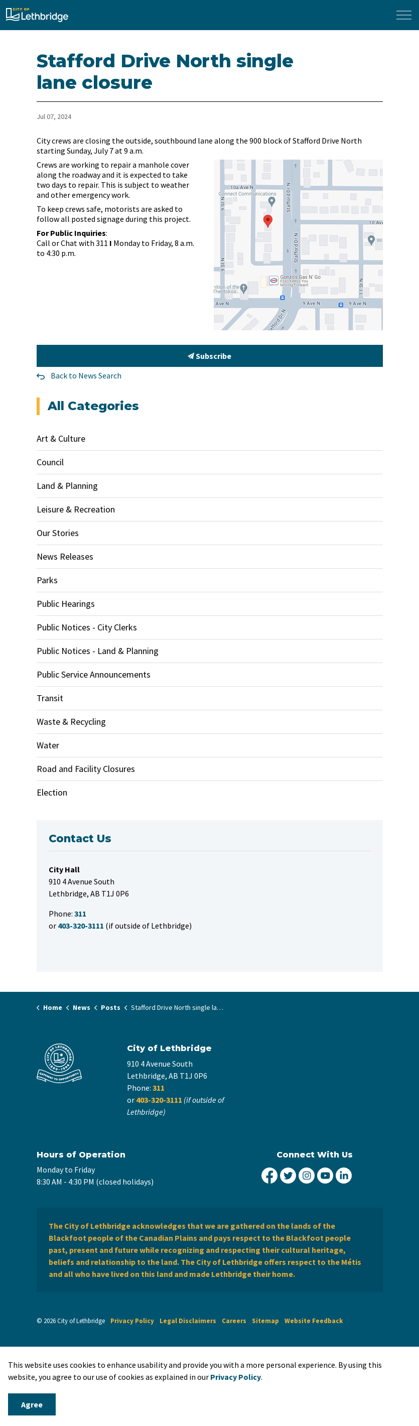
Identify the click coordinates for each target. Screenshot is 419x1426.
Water (48, 745)
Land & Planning (67, 485)
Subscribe (210, 356)
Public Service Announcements (94, 674)
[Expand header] (404, 15)
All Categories (93, 406)
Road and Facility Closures (86, 768)
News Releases (65, 556)
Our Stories (58, 533)
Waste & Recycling (71, 721)
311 (159, 1088)
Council (50, 462)
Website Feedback (314, 1321)
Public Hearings (66, 603)
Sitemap (265, 1321)
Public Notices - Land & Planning (98, 651)
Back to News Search (86, 375)
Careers (234, 1321)
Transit (50, 698)
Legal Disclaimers (188, 1321)
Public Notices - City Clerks (87, 627)
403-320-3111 (159, 1100)
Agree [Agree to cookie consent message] (32, 1404)
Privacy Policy (132, 1321)
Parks (47, 580)
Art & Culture (61, 438)
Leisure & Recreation (76, 509)
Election (52, 792)
